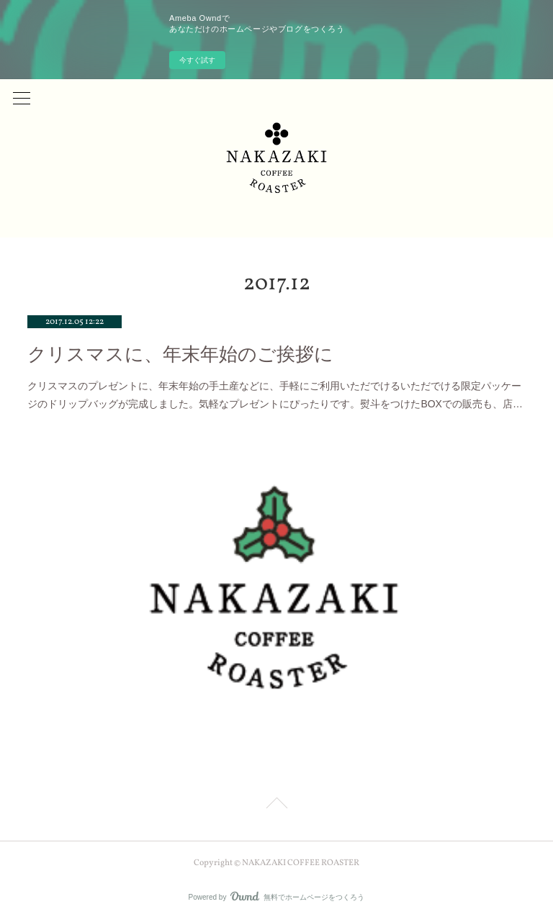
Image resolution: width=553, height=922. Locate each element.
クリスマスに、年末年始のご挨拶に (180, 354)
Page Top (276, 805)
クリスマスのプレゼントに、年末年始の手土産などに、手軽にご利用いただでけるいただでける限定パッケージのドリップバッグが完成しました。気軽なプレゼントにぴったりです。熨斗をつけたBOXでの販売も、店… (275, 395)
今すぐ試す (197, 60)
